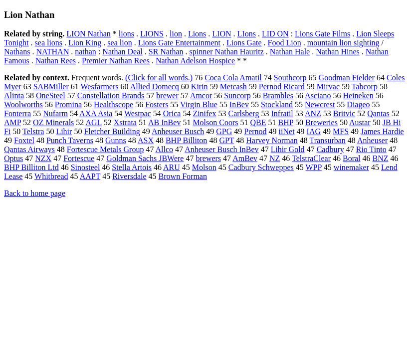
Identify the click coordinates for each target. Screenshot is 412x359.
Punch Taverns (69, 140)
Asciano (318, 95)
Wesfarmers (100, 86)
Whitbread (51, 176)
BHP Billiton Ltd (31, 167)
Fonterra (17, 113)
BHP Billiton (186, 140)
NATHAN (52, 51)
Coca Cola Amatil (233, 77)
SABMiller (51, 86)
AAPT (90, 176)
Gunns (115, 140)
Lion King (84, 42)
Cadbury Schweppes (261, 167)
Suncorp (237, 95)
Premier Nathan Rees (116, 60)
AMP (12, 122)
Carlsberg (243, 113)
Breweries (321, 122)
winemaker (351, 167)
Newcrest (320, 104)
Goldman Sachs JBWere (145, 158)
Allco (165, 149)
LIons (246, 33)
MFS (341, 131)
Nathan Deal (122, 51)
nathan (85, 51)
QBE (258, 122)
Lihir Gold (288, 149)
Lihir (64, 131)
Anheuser (372, 140)
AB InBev (164, 122)
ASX (146, 140)
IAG (314, 131)
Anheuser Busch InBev (221, 149)
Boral (352, 158)
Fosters (156, 104)
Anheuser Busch (178, 131)
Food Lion (284, 42)
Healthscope (113, 104)
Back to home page (34, 193)
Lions (197, 33)
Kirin (199, 86)
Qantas (378, 113)
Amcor (201, 95)
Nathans (17, 51)
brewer (167, 95)
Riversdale (129, 176)
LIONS (152, 33)
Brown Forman (183, 176)
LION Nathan (88, 33)
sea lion (119, 42)
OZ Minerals (53, 122)
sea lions (49, 42)
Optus (13, 158)
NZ (274, 158)
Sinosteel (85, 167)
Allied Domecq (154, 86)
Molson (204, 167)
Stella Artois (132, 167)
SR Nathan (166, 51)
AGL (93, 122)
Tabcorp (365, 86)
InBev (239, 104)
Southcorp (290, 77)
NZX (43, 158)
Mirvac (328, 86)
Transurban (328, 140)
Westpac (137, 113)
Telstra (33, 131)
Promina (68, 104)
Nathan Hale (290, 51)
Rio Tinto (371, 149)
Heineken (358, 95)
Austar (360, 122)
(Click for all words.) (159, 77)
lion (176, 33)
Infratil (282, 113)
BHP (286, 122)
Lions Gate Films (322, 33)
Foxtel (24, 140)
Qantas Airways (29, 149)
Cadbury (330, 149)
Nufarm (55, 113)
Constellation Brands (111, 95)
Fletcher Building (112, 131)
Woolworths (23, 104)
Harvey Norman (272, 140)
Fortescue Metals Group (105, 149)
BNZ (381, 158)
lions (126, 33)
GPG (224, 131)
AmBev (244, 158)
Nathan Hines (338, 51)
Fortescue (78, 158)
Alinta (14, 95)
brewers (208, 158)
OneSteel (50, 95)
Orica (172, 113)
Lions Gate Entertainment (179, 42)
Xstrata (125, 122)
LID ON (275, 33)
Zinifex (204, 113)
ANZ (313, 113)
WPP (314, 167)
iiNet (287, 131)
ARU (171, 167)
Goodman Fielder (347, 77)
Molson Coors (215, 122)
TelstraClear (311, 158)
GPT (226, 140)
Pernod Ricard (282, 86)
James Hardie (382, 131)
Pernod (255, 131)
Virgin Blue (198, 104)
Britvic (344, 113)
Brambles (278, 95)
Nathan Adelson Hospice (195, 60)
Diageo (358, 104)
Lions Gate (244, 42)
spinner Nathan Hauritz (227, 51)
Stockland (277, 104)
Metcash (233, 86)
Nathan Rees (55, 60)
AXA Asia (95, 113)
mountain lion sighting (343, 42)
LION (221, 33)
